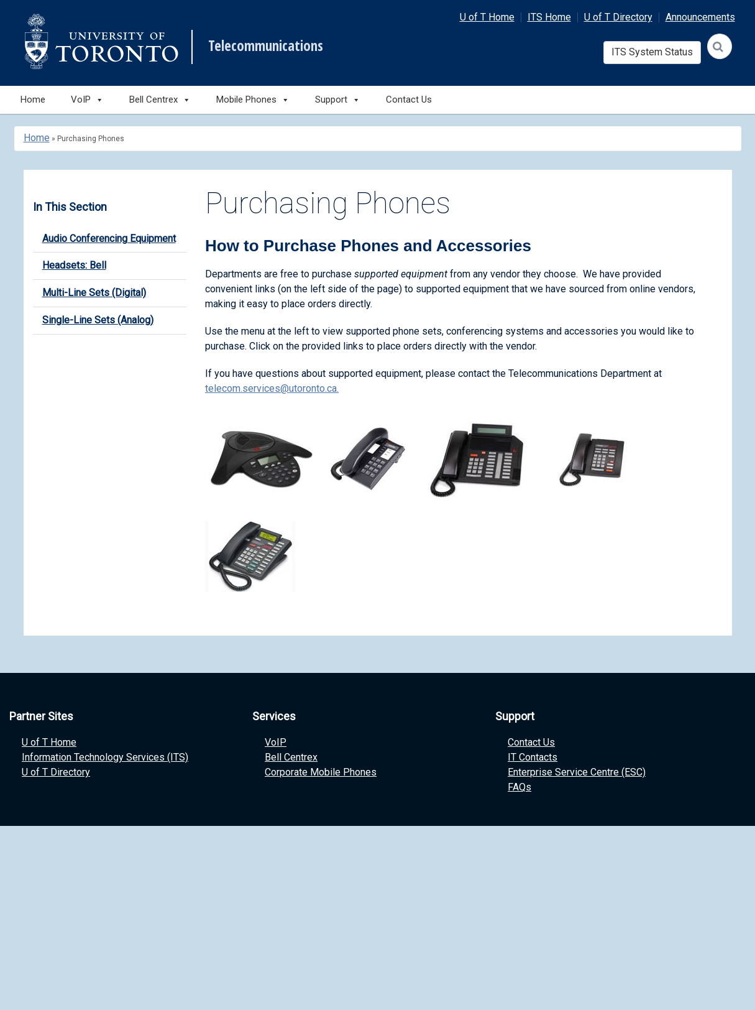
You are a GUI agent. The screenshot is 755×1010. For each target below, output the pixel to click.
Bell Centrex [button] (160, 100)
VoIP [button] (87, 100)
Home (33, 99)
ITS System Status (652, 52)
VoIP (275, 742)
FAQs (519, 787)
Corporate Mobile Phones (321, 772)
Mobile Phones (253, 100)
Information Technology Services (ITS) (105, 757)
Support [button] (337, 100)
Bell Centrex (291, 757)
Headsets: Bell (74, 265)
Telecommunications (265, 46)
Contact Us (409, 99)
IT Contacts (532, 757)
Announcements (700, 17)
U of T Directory (618, 17)
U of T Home (487, 17)
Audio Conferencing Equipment (109, 238)
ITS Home (549, 17)
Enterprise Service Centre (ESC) (577, 772)
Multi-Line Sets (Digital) (94, 293)
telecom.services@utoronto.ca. (272, 388)
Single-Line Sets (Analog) (97, 320)
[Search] (719, 46)
